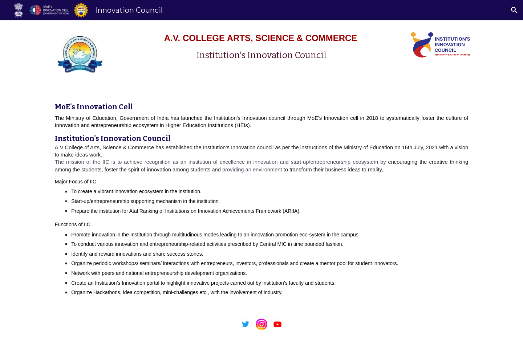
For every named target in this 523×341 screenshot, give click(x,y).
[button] (514, 10)
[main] (261, 46)
